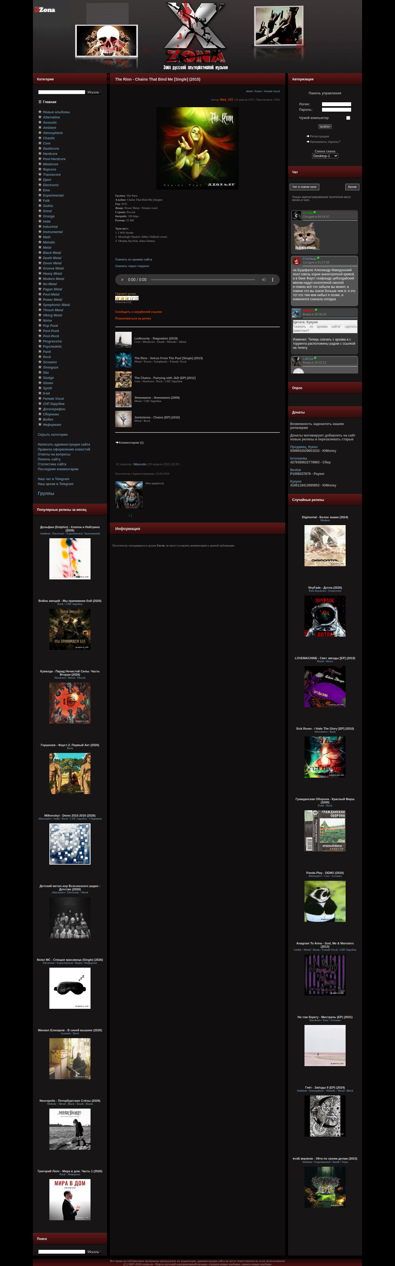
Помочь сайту (49, 459)
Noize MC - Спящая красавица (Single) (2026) (70, 959)
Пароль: (306, 110)
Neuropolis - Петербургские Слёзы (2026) (70, 1100)
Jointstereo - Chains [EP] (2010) (157, 417)
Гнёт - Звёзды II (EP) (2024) (325, 1087)
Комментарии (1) (129, 442)
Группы (46, 493)
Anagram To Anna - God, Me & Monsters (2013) (325, 945)
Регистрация (319, 136)
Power (258, 91)
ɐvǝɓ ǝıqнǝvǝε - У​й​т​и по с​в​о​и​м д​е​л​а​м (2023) (325, 1158)
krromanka (298, 458)
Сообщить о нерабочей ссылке (138, 311)
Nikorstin (140, 464)
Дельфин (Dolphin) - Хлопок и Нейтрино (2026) (70, 528)
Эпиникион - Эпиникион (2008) (157, 397)
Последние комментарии (58, 469)
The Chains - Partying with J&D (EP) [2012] (165, 377)
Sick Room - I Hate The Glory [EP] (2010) (325, 728)
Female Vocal (272, 91)
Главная (50, 102)
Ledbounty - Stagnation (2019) (156, 338)
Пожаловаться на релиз (133, 318)
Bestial (295, 470)
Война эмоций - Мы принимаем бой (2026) (69, 600)
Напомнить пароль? (325, 141)
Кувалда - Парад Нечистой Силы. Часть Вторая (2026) (70, 673)
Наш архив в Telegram (56, 484)
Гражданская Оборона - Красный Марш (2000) (325, 800)
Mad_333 (226, 99)
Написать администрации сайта (64, 444)
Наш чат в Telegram (53, 479)
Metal (249, 91)
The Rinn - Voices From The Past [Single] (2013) (168, 358)
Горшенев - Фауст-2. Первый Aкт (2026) (70, 745)
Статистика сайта (52, 464)
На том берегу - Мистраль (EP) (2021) (325, 1017)
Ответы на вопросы (54, 454)
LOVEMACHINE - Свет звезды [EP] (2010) (325, 658)
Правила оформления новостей (64, 449)
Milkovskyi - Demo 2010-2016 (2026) (70, 815)
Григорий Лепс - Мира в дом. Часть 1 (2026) (70, 1171)
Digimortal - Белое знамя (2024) (325, 517)
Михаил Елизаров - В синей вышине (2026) (70, 1030)
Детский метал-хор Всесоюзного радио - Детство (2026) (70, 887)
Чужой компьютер (314, 118)
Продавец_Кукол (304, 447)
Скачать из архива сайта (133, 259)
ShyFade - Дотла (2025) (325, 587)
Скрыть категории (52, 435)
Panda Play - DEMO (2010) (325, 872)
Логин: (304, 104)
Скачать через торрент (132, 266)
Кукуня (295, 481)
